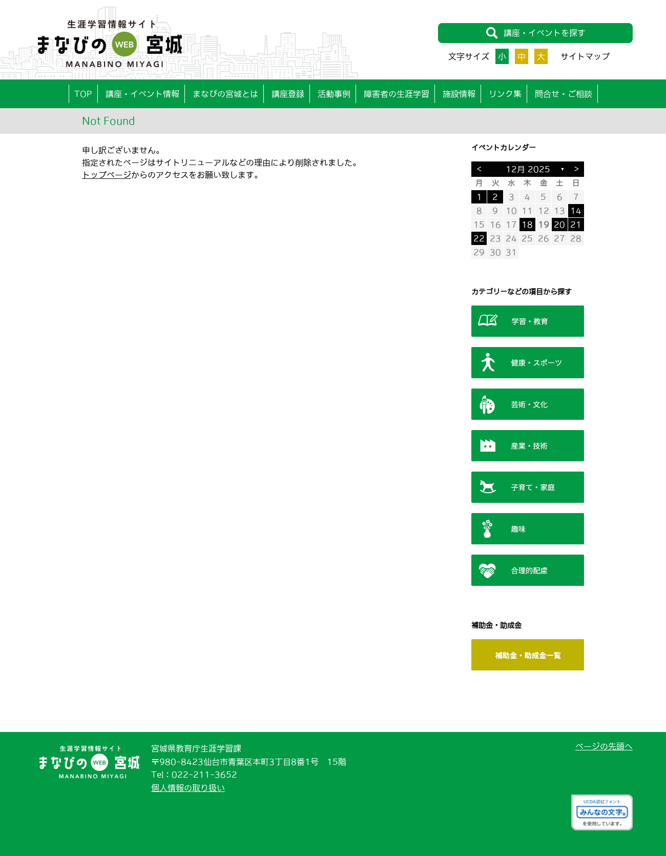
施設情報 (459, 94)
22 (479, 238)
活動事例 (334, 94)
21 (575, 224)
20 (559, 224)
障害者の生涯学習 (396, 94)
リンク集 (505, 94)
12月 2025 (528, 169)
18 (527, 224)
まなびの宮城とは (225, 94)
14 (575, 211)
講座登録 (288, 94)
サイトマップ (585, 56)
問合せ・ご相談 (563, 94)
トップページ (106, 175)
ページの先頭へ (604, 746)
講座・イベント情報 (142, 94)
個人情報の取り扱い (188, 788)
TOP (83, 94)
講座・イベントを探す (536, 33)
